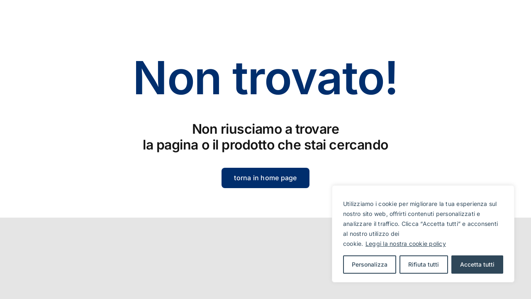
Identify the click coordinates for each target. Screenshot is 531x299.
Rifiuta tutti (423, 264)
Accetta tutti (477, 264)
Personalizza (369, 264)
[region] (423, 233)
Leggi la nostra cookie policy (405, 243)
